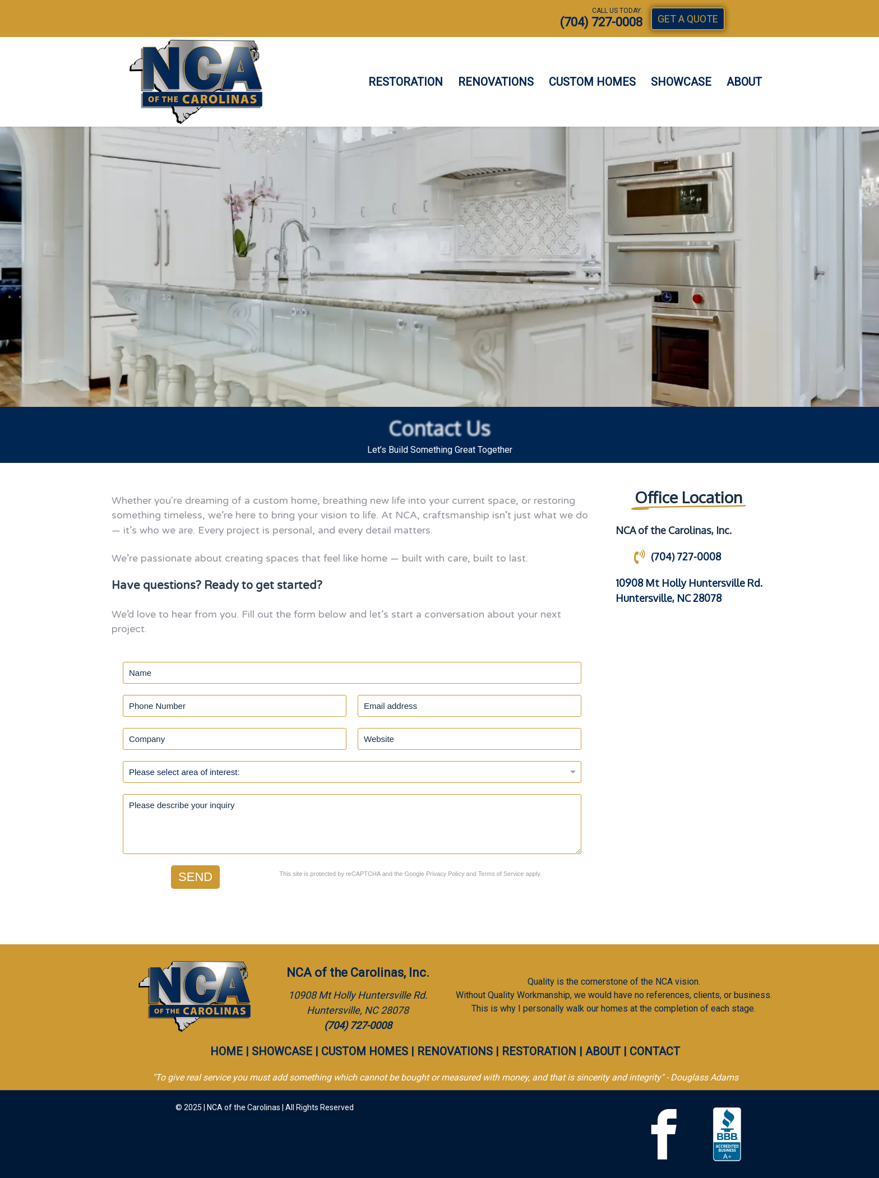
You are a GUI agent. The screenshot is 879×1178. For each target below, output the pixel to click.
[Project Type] (352, 772)
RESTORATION (405, 82)
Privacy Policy (445, 873)
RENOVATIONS (496, 82)
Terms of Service (501, 873)
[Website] (469, 739)
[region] (439, 267)
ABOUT (744, 82)
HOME (226, 1051)
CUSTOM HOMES (592, 82)
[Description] (352, 824)
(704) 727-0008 (601, 22)
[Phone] (234, 706)
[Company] (234, 739)
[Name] (352, 673)
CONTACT (655, 1051)
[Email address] (469, 706)
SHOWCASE (681, 82)
